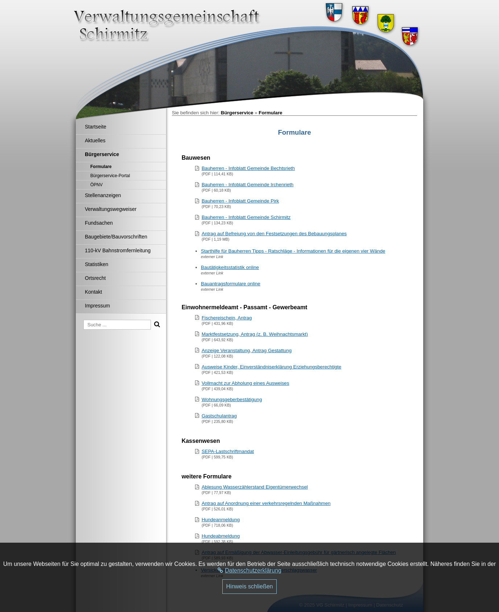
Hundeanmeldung (221, 519)
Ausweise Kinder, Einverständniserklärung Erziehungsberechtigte (271, 367)
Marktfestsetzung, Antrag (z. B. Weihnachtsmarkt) (255, 334)
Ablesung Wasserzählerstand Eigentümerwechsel (255, 487)
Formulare (270, 112)
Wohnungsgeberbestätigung (232, 399)
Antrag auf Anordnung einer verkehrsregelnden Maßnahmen (266, 503)
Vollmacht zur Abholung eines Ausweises (245, 383)
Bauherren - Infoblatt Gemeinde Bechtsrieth (248, 168)
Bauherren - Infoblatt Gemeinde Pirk (240, 201)
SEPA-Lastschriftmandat (228, 451)
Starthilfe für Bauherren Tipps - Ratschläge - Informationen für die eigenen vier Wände (293, 251)
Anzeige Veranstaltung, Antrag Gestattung (247, 350)
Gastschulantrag (219, 416)
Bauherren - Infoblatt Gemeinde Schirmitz (246, 217)
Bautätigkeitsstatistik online (230, 267)
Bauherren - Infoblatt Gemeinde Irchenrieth (247, 184)
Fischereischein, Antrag (227, 318)
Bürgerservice (237, 112)
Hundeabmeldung (221, 536)
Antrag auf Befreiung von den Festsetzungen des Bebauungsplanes (274, 233)
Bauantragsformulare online (230, 283)
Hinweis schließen (249, 586)
